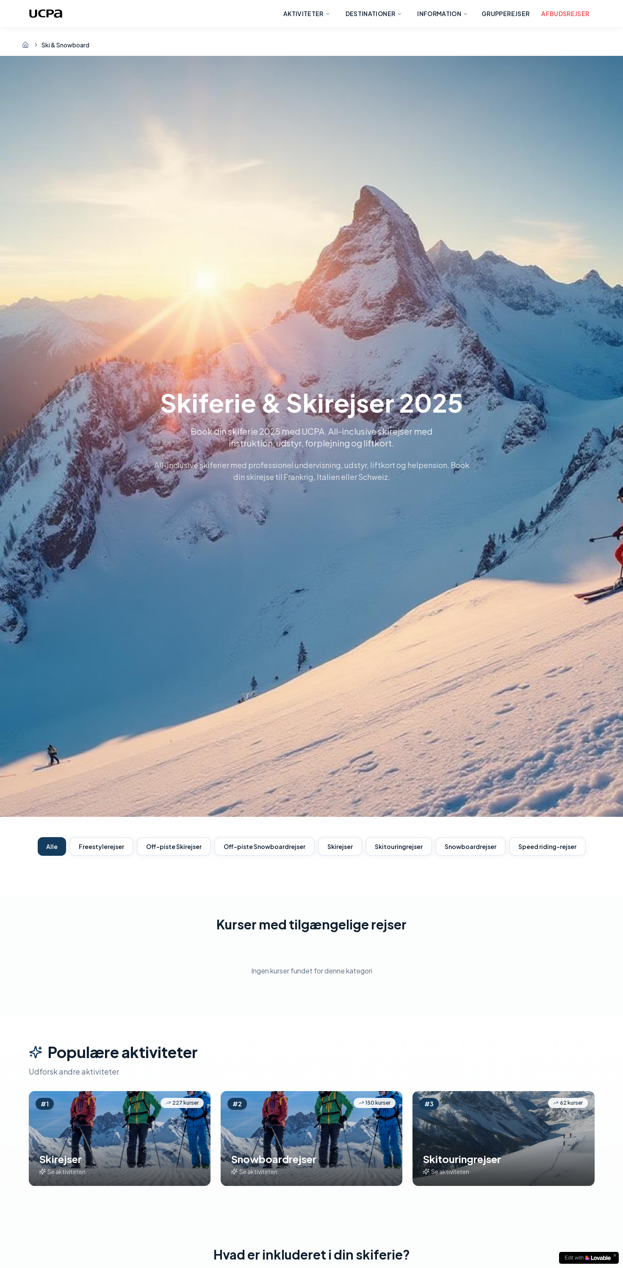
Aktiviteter (306, 13)
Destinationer (374, 13)
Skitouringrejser (399, 846)
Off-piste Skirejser (174, 846)
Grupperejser (505, 13)
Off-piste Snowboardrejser (264, 846)
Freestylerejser (101, 846)
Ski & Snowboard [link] (65, 45)
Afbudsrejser (565, 13)
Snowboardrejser (470, 846)
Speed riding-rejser (547, 846)
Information (442, 13)
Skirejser (340, 846)
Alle (52, 846)
